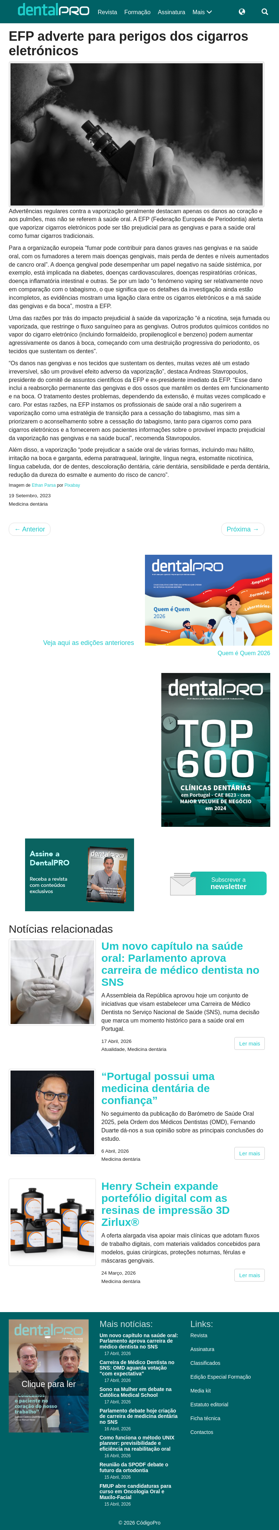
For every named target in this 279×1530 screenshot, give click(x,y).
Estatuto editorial (209, 1404)
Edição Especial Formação (220, 1377)
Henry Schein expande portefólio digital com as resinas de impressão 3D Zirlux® (165, 1204)
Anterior (29, 529)
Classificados (205, 1363)
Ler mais (249, 1043)
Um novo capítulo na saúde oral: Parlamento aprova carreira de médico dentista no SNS (180, 964)
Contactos (201, 1432)
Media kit (200, 1391)
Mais (202, 12)
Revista (107, 12)
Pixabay (72, 485)
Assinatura (171, 12)
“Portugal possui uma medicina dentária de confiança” (158, 1088)
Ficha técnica (205, 1418)
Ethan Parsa (44, 485)
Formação (137, 12)
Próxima (243, 529)
